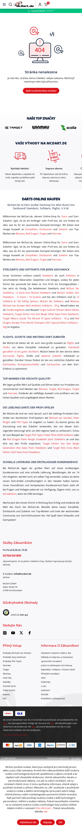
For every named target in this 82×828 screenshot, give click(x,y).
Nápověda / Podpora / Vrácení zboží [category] (58, 676)
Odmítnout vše (28, 822)
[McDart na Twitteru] (21, 640)
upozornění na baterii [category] (51, 667)
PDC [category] (5, 705)
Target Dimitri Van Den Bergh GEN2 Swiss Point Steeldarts (47, 320)
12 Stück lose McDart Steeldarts (33, 299)
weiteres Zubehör (51, 362)
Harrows (56, 240)
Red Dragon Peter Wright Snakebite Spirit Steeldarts (36, 445)
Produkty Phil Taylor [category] (12, 667)
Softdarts (71, 282)
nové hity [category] (7, 684)
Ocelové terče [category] (9, 692)
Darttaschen (53, 371)
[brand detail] (13, 134)
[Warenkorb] (76, 4)
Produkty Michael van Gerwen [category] (17, 659)
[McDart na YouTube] (13, 640)
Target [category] (6, 676)
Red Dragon (32, 240)
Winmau (20, 240)
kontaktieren (9, 500)
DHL (5, 729)
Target (43, 240)
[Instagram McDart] (5, 640)
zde (45, 811)
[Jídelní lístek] (4, 4)
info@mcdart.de (22, 580)
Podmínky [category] (45, 688)
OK (60, 822)
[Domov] (44, 4)
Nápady (47, 822)
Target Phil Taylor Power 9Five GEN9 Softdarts (48, 441)
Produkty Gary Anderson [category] (14, 663)
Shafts (6, 353)
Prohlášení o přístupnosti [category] (53, 705)
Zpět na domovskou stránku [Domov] (41, 94)
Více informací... (44, 808)
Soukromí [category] (45, 696)
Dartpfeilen (31, 235)
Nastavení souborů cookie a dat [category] (56, 659)
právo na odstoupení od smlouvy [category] (56, 672)
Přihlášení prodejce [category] (50, 680)
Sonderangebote (16, 316)
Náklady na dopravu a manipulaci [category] (57, 663)
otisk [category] (43, 684)
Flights (70, 349)
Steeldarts (47, 282)
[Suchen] (10, 4)
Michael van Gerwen (60, 424)
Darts (64, 223)
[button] (70, 4)
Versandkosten (22, 741)
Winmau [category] (7, 680)
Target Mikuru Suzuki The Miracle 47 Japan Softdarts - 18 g (36, 325)
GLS (52, 729)
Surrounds (8, 362)
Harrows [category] (7, 672)
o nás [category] (43, 692)
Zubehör (63, 235)
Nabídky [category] (7, 688)
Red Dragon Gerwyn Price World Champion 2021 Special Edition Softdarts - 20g (41, 329)
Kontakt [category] (44, 701)
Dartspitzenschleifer (28, 371)
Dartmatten (9, 371)
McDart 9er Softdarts (52, 307)
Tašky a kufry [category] (9, 696)
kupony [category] (6, 701)
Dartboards (45, 235)
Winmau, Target (47, 395)
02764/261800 (12, 562)
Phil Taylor (22, 428)
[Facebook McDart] (29, 640)
